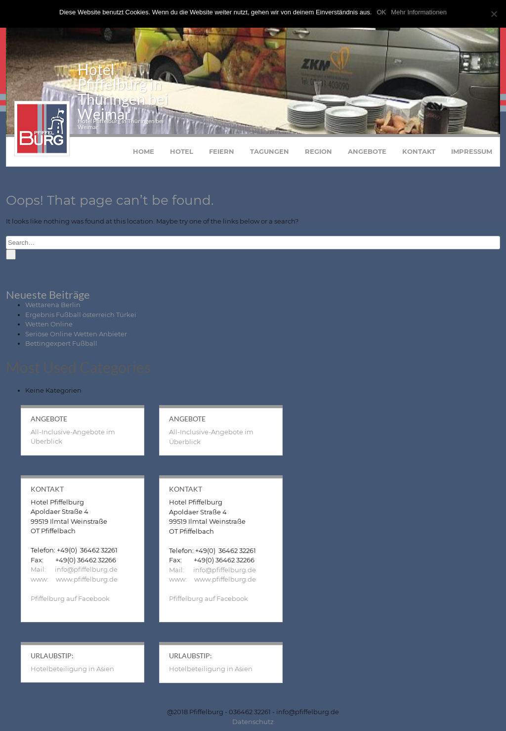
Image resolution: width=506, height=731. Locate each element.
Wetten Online (49, 328)
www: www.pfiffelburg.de (74, 584)
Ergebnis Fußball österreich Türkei (80, 319)
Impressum (471, 156)
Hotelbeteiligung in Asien (72, 673)
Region (318, 156)
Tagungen (269, 156)
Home (143, 156)
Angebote (367, 156)
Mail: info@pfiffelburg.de (74, 574)
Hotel (181, 156)
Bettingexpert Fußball (61, 348)
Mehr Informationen (419, 12)
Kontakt (418, 156)
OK (381, 12)
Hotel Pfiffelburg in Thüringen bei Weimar (123, 96)
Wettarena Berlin (53, 309)
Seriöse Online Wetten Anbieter (76, 338)
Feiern (221, 156)
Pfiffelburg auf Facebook (70, 603)
